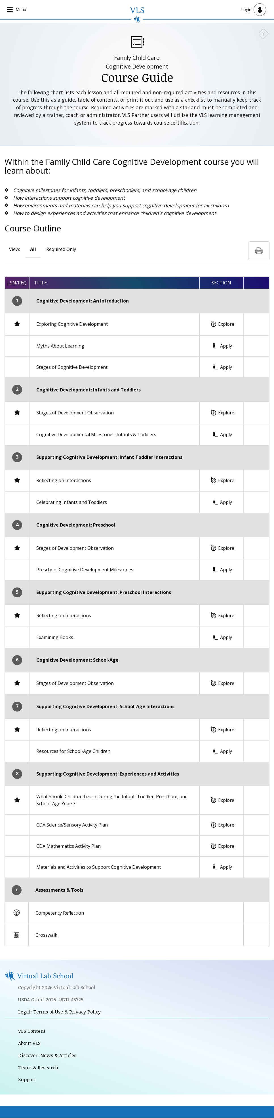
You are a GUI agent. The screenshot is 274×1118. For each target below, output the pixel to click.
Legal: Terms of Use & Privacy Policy (59, 1011)
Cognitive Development (137, 66)
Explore (226, 324)
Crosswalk (46, 935)
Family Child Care (136, 57)
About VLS (29, 1043)
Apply (226, 346)
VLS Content (32, 1031)
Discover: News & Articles (47, 1055)
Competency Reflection (59, 913)
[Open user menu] (253, 9)
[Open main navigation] (16, 9)
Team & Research (38, 1067)
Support (27, 1079)
